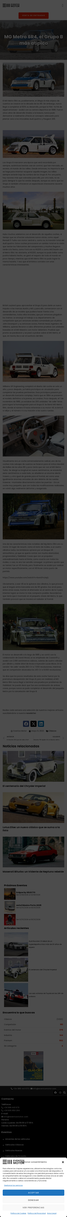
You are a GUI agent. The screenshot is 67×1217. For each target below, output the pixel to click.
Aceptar (33, 1192)
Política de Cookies (18, 1213)
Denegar (33, 1200)
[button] (63, 1162)
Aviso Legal (51, 1213)
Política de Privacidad (37, 1213)
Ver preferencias (33, 1207)
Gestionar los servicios (13, 1185)
